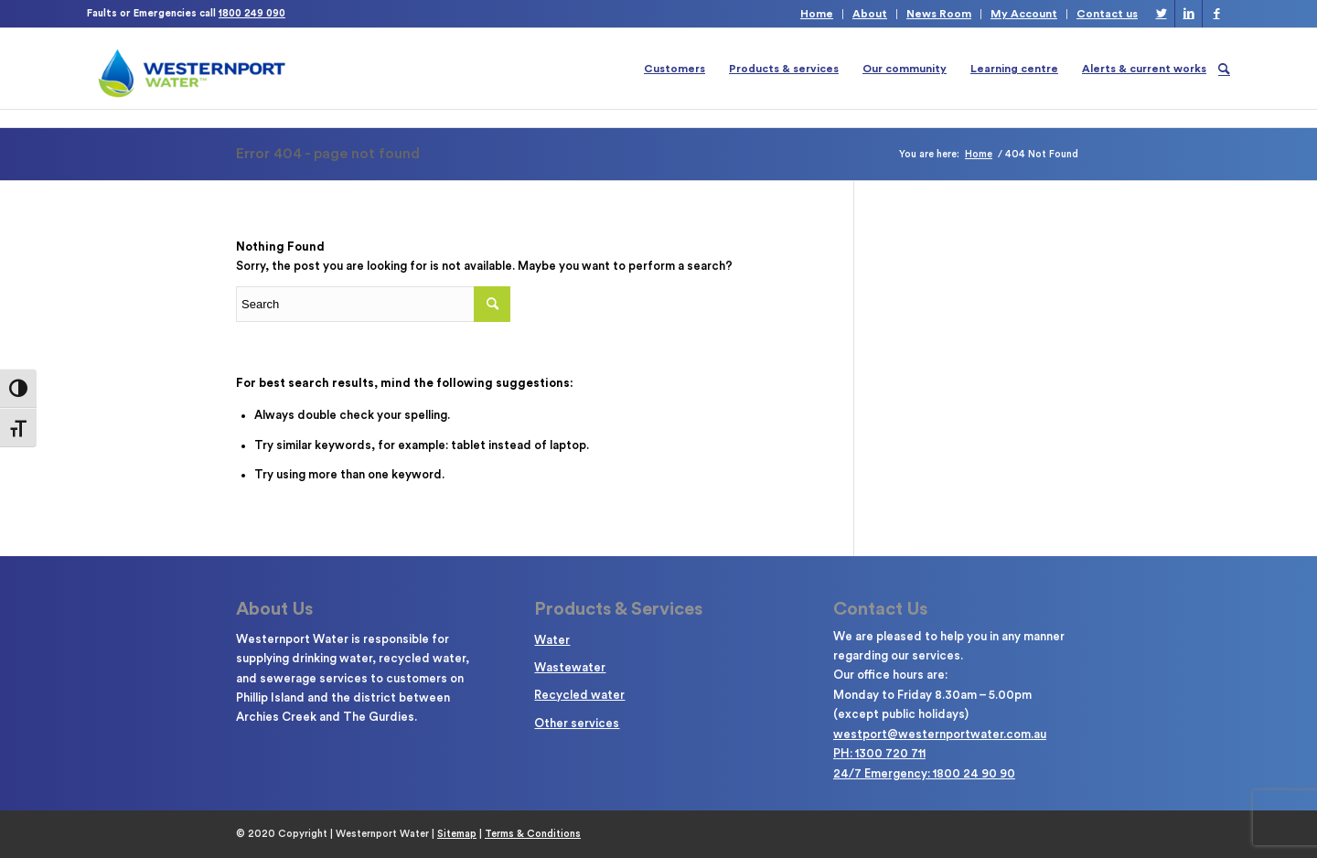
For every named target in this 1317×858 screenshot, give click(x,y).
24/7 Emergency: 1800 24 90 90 (924, 773)
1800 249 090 (252, 13)
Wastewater (569, 667)
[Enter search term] (373, 304)
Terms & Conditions (533, 834)
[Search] (1224, 68)
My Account (1023, 13)
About (869, 13)
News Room (938, 13)
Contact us (1107, 13)
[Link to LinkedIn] (1188, 13)
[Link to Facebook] (1216, 13)
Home (816, 13)
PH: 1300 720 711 (879, 753)
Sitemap (456, 834)
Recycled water (579, 695)
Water (552, 640)
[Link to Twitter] (1161, 13)
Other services (576, 723)
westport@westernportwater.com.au (939, 734)
